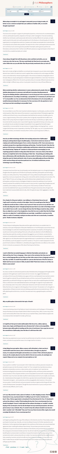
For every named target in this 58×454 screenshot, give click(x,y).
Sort (42, 9)
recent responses (30, 6)
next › (23, 447)
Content (8, 9)
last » (27, 447)
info (47, 6)
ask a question (18, 6)
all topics (41, 6)
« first (7, 447)
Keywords (20, 9)
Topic (30, 9)
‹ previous (13, 447)
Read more (5, 55)
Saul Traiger (5, 30)
